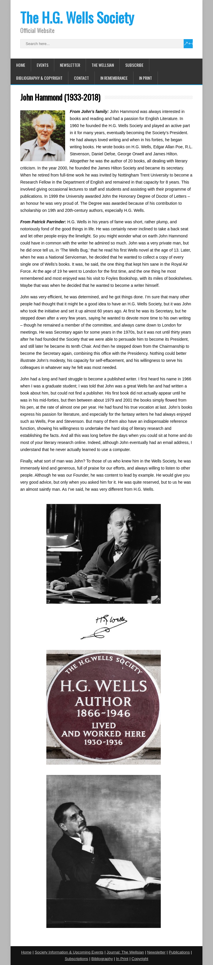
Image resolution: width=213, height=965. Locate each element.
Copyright (139, 958)
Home (20, 65)
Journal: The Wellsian (125, 952)
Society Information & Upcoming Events (69, 952)
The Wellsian (103, 65)
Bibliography (102, 958)
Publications (179, 952)
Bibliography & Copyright (39, 78)
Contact (81, 78)
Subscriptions (76, 958)
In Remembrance (114, 78)
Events (42, 65)
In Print (145, 78)
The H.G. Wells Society (77, 17)
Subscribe (134, 65)
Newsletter (70, 65)
